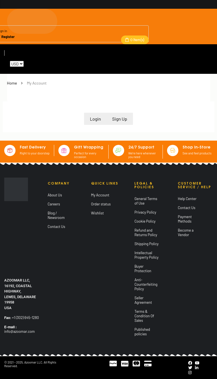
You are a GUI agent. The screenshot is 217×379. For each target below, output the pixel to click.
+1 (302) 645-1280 (25, 317)
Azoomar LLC (33, 362)
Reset (29, 63)
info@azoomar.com (19, 331)
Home (12, 83)
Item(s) (137, 40)
